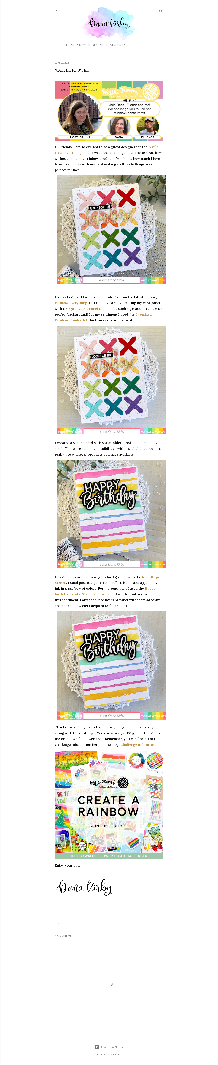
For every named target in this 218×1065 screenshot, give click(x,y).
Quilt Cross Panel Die (86, 308)
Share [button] (58, 922)
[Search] (161, 10)
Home (70, 44)
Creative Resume (90, 44)
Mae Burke (119, 1054)
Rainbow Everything (71, 303)
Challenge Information (138, 744)
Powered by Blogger (109, 1047)
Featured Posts (118, 44)
